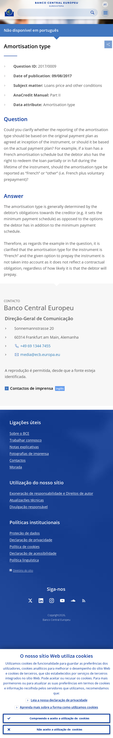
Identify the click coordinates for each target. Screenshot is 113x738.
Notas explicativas (24, 447)
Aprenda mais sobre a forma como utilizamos (59, 707)
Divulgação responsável (29, 506)
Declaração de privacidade (31, 540)
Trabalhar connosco (26, 440)
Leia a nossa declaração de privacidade (59, 700)
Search (92, 12)
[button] (105, 4)
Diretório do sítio (23, 570)
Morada (16, 467)
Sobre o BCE (19, 433)
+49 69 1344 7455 (35, 345)
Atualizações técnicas (27, 500)
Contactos (18, 460)
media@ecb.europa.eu (40, 354)
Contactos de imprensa (31, 388)
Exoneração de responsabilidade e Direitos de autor (51, 493)
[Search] (54, 12)
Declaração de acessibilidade (33, 553)
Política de (25, 546)
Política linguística (24, 560)
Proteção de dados (25, 533)
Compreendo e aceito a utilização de (59, 718)
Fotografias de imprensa (29, 453)
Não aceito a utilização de (59, 729)
